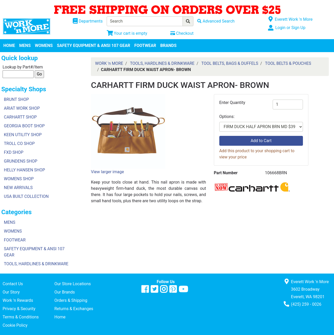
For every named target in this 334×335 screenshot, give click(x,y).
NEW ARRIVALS (18, 187)
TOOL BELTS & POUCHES (288, 63)
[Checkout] (181, 33)
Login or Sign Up (290, 27)
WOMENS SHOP (19, 178)
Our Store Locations (72, 283)
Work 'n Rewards (18, 300)
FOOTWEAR (145, 45)
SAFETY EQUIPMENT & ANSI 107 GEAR (93, 45)
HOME (9, 45)
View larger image (107, 171)
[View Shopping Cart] (127, 33)
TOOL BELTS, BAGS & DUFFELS (229, 63)
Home (60, 317)
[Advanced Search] (216, 21)
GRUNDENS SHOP (20, 161)
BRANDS (168, 45)
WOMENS (44, 45)
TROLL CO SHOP (19, 143)
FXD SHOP (13, 152)
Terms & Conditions (21, 317)
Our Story (11, 292)
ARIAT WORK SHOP (22, 108)
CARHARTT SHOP (20, 117)
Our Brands (64, 292)
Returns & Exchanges (73, 308)
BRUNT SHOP (16, 99)
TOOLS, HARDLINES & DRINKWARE (36, 263)
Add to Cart (261, 140)
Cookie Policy (15, 325)
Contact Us (13, 283)
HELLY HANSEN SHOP (24, 170)
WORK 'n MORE (109, 63)
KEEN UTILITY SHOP (23, 134)
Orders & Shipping (70, 300)
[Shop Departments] (88, 21)
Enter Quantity (232, 102)
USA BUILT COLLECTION (26, 196)
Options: (227, 116)
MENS (25, 45)
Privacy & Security (19, 308)
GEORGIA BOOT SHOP (24, 125)
